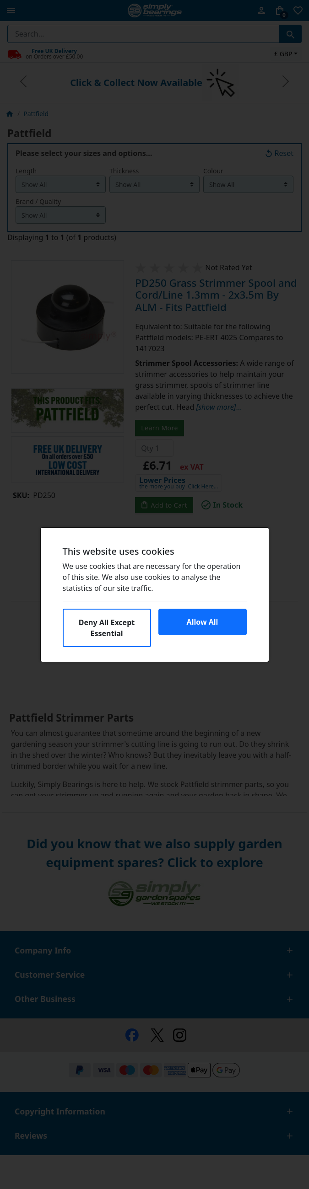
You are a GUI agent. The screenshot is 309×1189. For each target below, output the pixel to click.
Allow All (202, 622)
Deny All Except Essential (107, 627)
